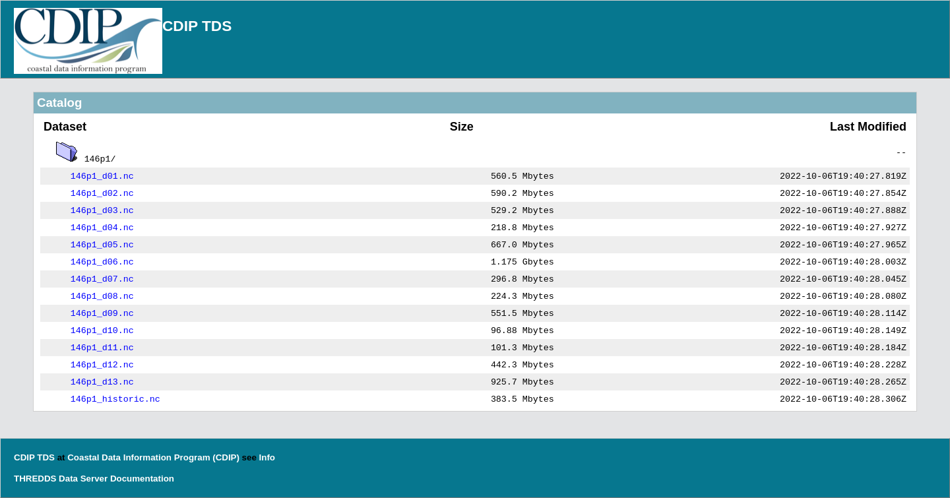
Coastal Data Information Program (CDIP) (153, 457)
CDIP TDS (197, 25)
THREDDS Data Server (61, 478)
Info (267, 457)
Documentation (142, 478)
